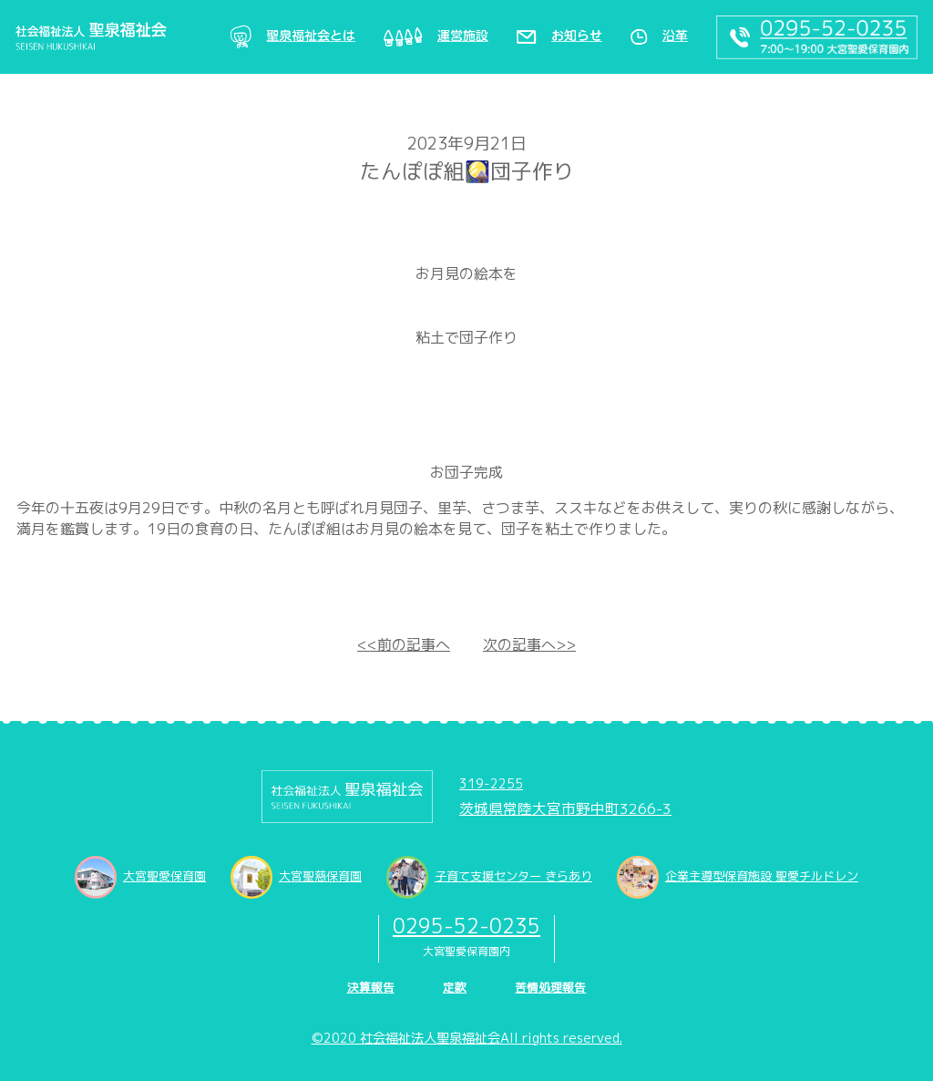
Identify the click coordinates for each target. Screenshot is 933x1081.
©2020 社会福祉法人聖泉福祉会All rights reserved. (467, 1038)
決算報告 (371, 987)
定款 (454, 987)
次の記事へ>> (529, 644)
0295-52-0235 (466, 925)
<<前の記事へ (403, 644)
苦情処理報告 (550, 987)
